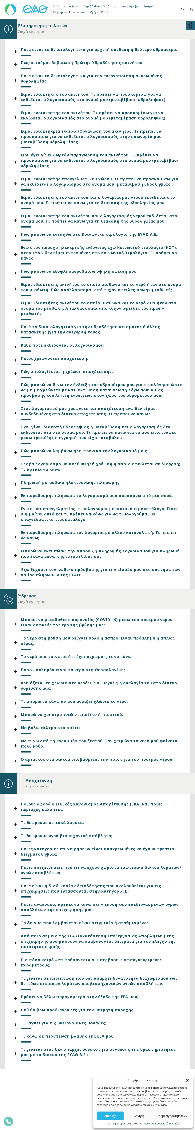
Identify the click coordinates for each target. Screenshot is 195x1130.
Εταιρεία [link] (149, 6)
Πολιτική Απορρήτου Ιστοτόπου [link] (124, 1123)
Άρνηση (139, 1116)
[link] (26, 7)
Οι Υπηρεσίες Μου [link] (65, 6)
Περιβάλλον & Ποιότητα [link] (100, 6)
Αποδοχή (110, 1116)
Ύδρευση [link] (27, 595)
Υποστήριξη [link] (129, 6)
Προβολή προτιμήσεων (172, 1116)
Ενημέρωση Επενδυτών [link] (68, 12)
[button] (187, 1080)
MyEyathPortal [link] (99, 12)
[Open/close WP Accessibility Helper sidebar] (190, 25)
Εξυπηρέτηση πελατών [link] (42, 25)
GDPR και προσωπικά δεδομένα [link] (162, 1123)
